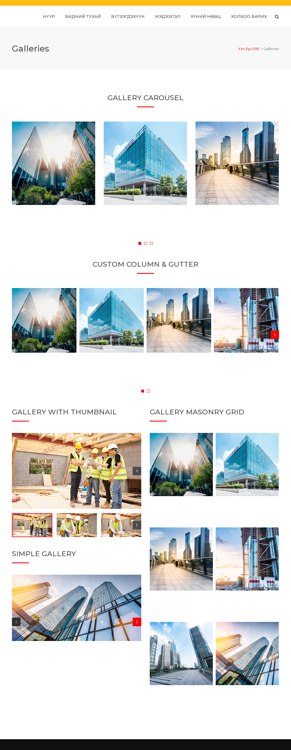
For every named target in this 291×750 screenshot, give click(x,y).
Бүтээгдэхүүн (128, 16)
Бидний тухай (83, 16)
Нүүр (49, 16)
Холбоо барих (249, 16)
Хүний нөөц (206, 16)
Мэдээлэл (167, 16)
